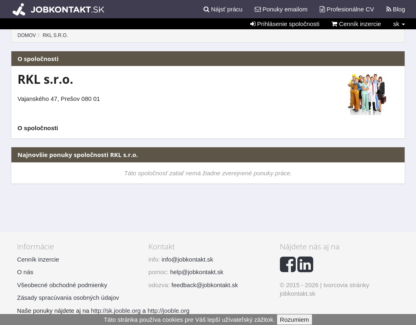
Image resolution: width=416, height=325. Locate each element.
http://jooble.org (168, 310)
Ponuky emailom (281, 9)
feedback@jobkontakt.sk (204, 284)
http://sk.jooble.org (116, 310)
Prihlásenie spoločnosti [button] (285, 23)
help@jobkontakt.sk (196, 271)
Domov (26, 35)
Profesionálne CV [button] (347, 9)
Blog (395, 9)
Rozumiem (294, 319)
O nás (25, 271)
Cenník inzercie (356, 23)
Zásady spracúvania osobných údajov (68, 297)
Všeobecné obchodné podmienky (62, 284)
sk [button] (399, 23)
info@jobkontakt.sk (187, 259)
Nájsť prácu (223, 9)
